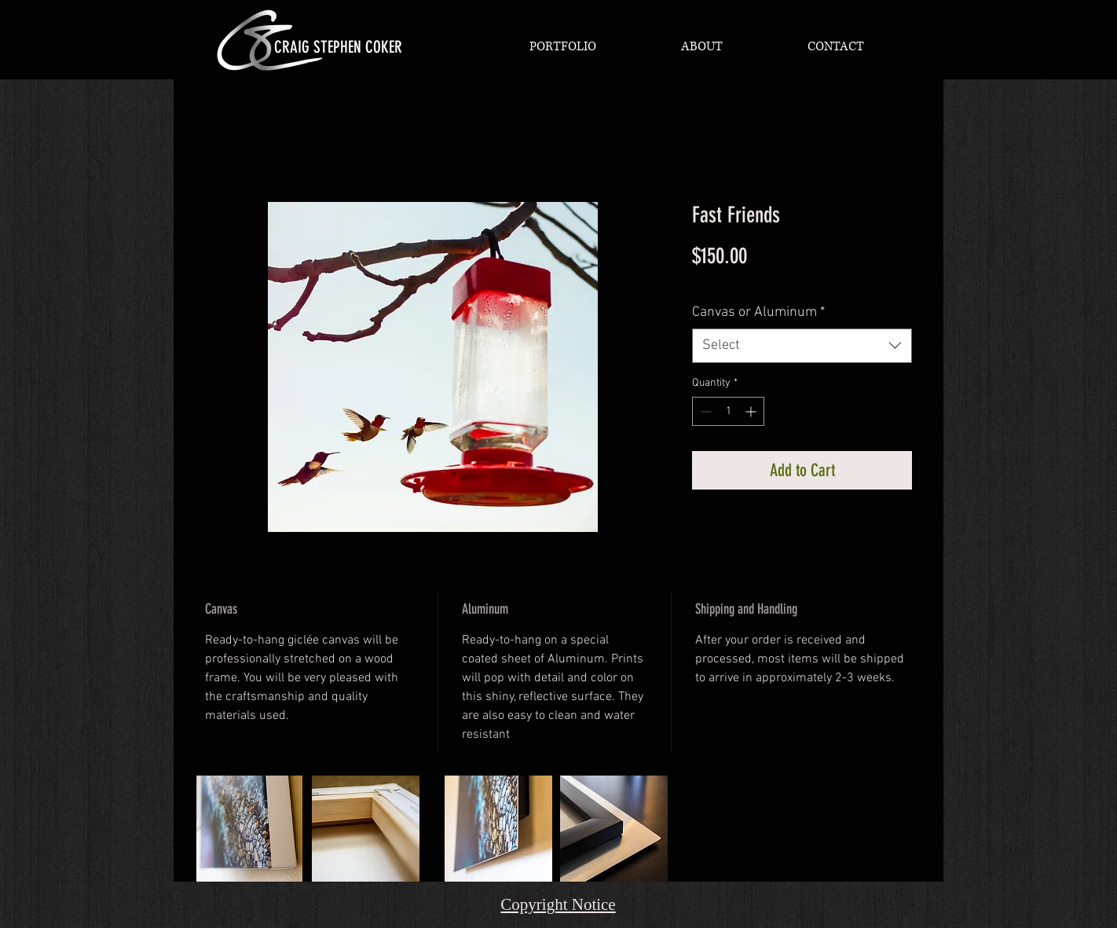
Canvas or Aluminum (758, 312)
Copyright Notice (557, 904)
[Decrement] (704, 411)
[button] (562, 46)
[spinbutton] (728, 411)
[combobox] (802, 345)
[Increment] (752, 411)
